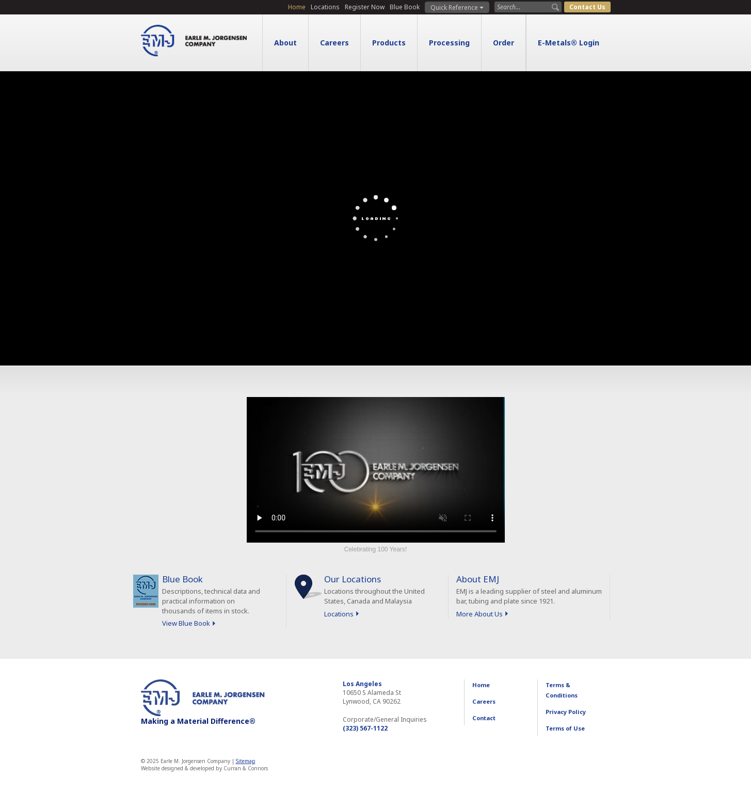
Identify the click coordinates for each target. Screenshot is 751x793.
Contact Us (587, 7)
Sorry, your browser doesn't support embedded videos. (376, 470)
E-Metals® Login (568, 42)
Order (503, 42)
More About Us (479, 613)
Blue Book (405, 7)
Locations (325, 7)
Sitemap (245, 761)
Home (297, 7)
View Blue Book (186, 623)
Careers (334, 42)
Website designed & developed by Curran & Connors (204, 768)
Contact (484, 718)
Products (389, 42)
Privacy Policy (566, 712)
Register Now (365, 7)
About (285, 42)
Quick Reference (457, 7)
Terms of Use (565, 728)
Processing (449, 42)
